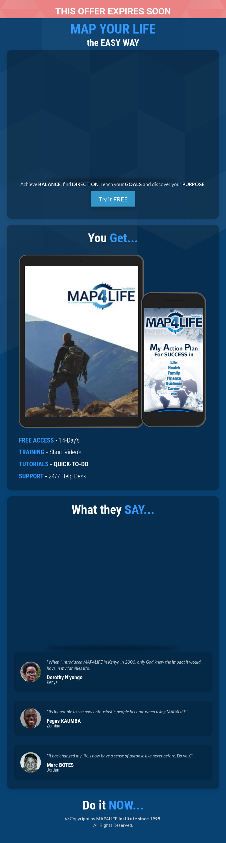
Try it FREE (113, 199)
